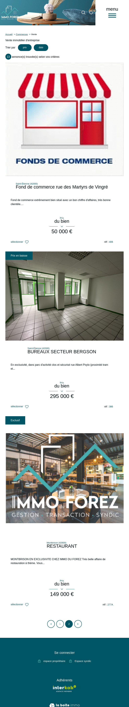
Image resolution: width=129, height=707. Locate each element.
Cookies (92, 700)
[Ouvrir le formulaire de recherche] (83, 12)
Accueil (9, 34)
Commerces (22, 34)
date (42, 47)
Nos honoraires (39, 695)
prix (25, 47)
